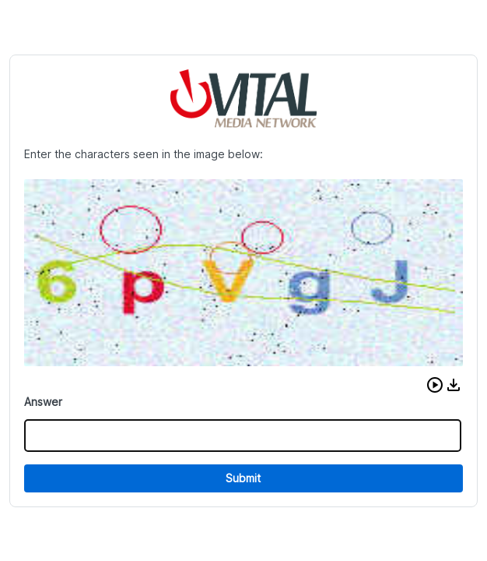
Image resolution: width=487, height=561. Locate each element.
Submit (243, 478)
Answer (43, 401)
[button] (435, 385)
